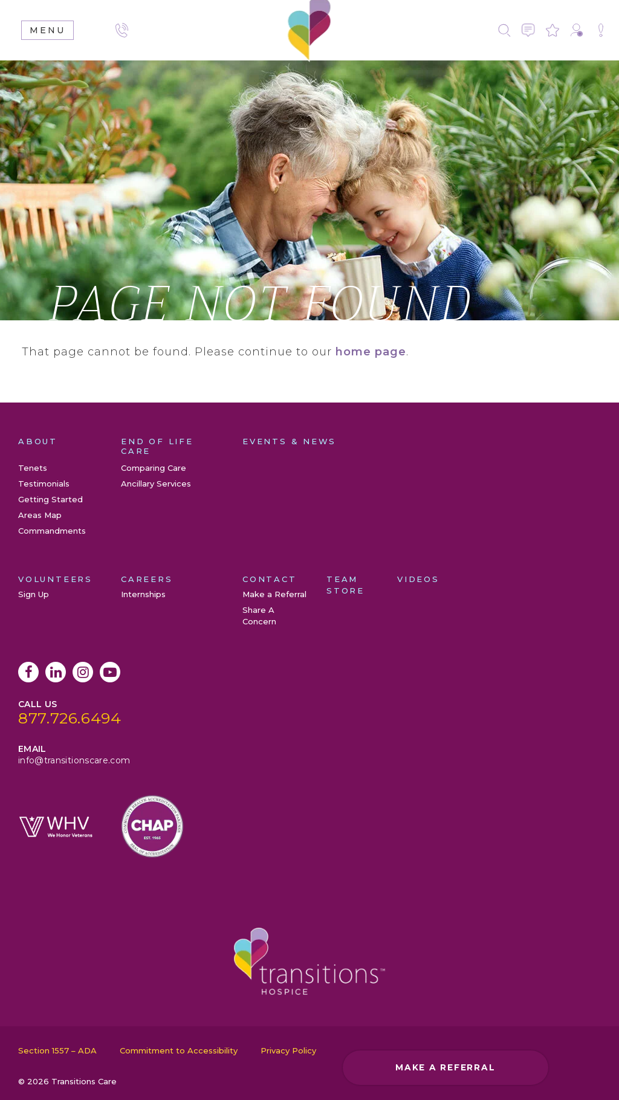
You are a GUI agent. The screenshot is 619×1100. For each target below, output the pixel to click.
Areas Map (40, 515)
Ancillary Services (156, 483)
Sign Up (33, 594)
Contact (528, 30)
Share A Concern (601, 30)
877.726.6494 (70, 718)
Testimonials (44, 483)
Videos (418, 579)
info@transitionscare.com (74, 760)
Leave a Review (552, 30)
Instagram (83, 672)
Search (504, 30)
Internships (143, 594)
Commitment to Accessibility (179, 1050)
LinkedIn (55, 672)
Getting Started (50, 499)
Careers (147, 579)
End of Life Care (157, 446)
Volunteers (55, 579)
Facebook (28, 672)
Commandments (52, 530)
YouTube (110, 672)
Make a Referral (577, 30)
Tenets (32, 468)
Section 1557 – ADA (57, 1050)
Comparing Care (153, 468)
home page (370, 351)
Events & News (289, 441)
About (37, 441)
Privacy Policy (288, 1050)
